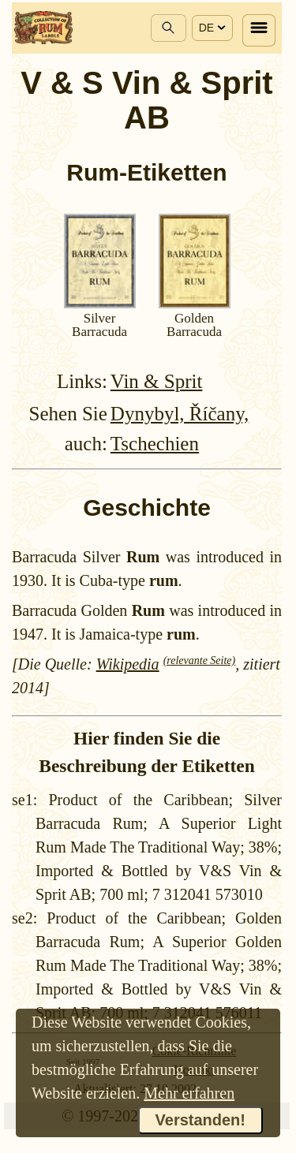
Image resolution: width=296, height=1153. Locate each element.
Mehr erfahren (189, 1093)
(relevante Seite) (199, 660)
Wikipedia (127, 664)
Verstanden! (200, 1120)
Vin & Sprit (157, 381)
